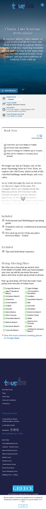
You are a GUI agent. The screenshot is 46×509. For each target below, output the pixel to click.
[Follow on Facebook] (11, 429)
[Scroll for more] (23, 89)
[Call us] (17, 429)
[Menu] (42, 5)
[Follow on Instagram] (14, 429)
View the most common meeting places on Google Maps (22, 336)
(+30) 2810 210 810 (8, 425)
